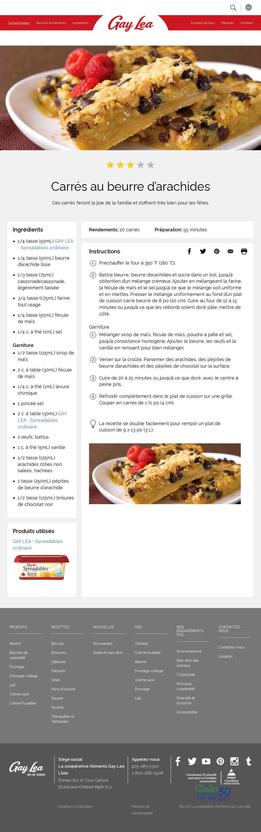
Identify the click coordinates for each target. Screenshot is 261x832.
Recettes (60, 627)
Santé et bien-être (107, 653)
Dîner (55, 680)
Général (141, 643)
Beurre (15, 643)
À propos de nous (203, 23)
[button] (233, 7)
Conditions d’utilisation (75, 806)
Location (226, 656)
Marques (227, 23)
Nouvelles (103, 627)
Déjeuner (58, 662)
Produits (18, 627)
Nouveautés (103, 643)
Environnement (189, 651)
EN (248, 7)
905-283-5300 (145, 766)
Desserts (58, 671)
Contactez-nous (230, 629)
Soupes (57, 707)
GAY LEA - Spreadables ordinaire (42, 420)
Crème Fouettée (23, 703)
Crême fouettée (148, 653)
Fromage (17, 667)
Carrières (246, 23)
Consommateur (19, 23)
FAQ (138, 627)
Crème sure (19, 694)
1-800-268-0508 (147, 773)
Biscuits (57, 643)
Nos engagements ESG (190, 631)
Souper (57, 698)
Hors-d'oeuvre (63, 689)
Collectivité (186, 675)
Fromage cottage (24, 676)
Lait (12, 685)
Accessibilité (187, 712)
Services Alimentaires (51, 23)
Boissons (58, 653)
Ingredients (80, 23)
